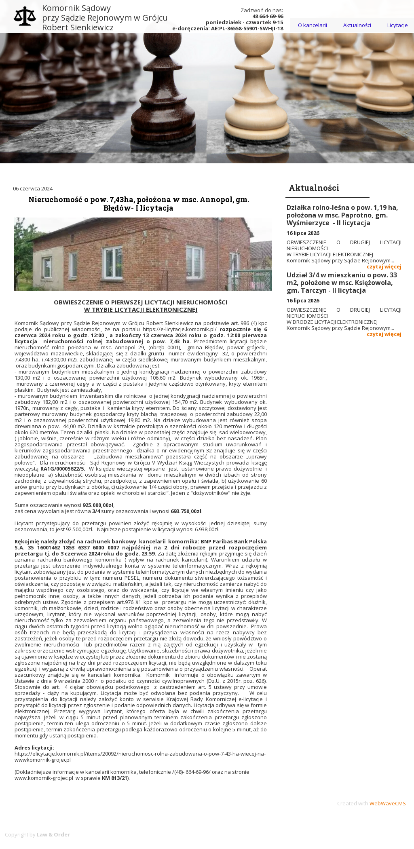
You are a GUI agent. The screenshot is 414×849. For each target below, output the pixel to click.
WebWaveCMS (388, 803)
